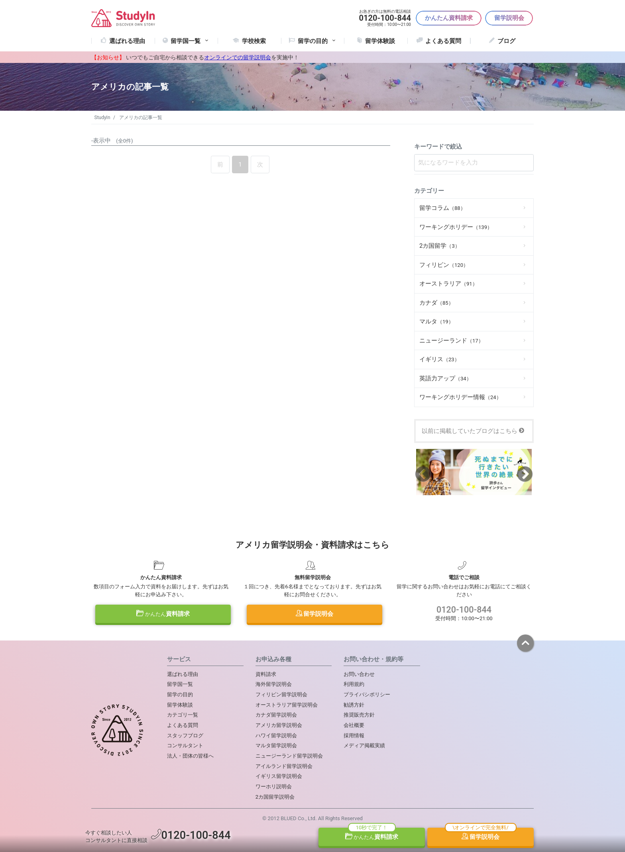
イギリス (439, 359)
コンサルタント (185, 745)
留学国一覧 (190, 41)
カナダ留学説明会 (276, 715)
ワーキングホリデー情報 (460, 397)
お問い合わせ (359, 674)
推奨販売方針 (359, 715)
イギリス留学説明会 (279, 776)
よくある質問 (443, 41)
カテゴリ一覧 (182, 715)
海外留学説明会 (274, 684)
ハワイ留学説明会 (276, 735)
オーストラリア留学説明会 (287, 705)
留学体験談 (380, 41)
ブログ (506, 41)
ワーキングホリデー (455, 227)
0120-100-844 (463, 610)
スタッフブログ (185, 735)
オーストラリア (448, 283)
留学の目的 (180, 694)
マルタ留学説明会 (276, 745)
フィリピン (443, 264)
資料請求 (163, 613)
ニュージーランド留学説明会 (289, 756)
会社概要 (354, 725)
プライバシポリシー (367, 694)
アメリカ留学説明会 (279, 725)
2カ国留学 (439, 245)
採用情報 (354, 735)
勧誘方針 (354, 705)
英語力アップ (445, 378)
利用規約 (354, 684)
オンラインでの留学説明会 (237, 57)
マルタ (436, 321)
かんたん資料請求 (449, 18)
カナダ (436, 302)
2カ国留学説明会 (275, 797)
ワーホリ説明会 (274, 786)
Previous (423, 473)
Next (525, 473)
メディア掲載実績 (364, 745)
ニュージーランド (451, 340)
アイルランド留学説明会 (284, 766)
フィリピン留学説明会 (281, 694)
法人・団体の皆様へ (190, 756)
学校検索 (254, 41)
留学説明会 (509, 18)
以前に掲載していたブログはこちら (473, 431)
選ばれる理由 (127, 41)
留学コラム (442, 208)
